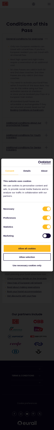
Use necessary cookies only (27, 265)
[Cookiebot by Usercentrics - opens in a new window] (38, 163)
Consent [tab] (9, 170)
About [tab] (44, 170)
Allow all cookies (27, 248)
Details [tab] (27, 170)
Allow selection (27, 257)
